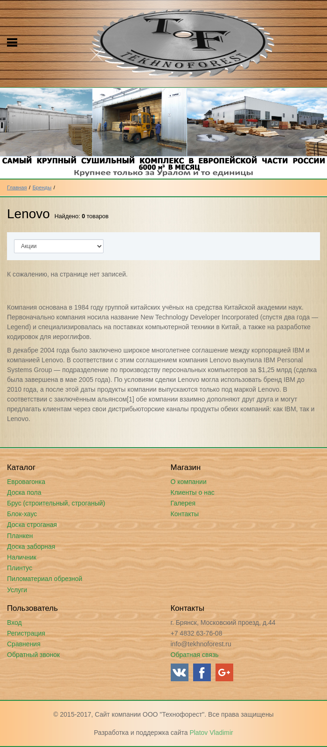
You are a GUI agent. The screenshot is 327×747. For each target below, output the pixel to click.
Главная (17, 187)
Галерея (183, 503)
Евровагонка (26, 481)
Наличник (21, 557)
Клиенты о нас (193, 492)
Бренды (42, 187)
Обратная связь (195, 654)
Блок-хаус (22, 514)
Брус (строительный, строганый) (56, 503)
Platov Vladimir (211, 732)
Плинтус (19, 568)
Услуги (17, 590)
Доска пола (24, 492)
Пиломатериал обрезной (44, 578)
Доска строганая (32, 524)
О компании (189, 481)
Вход (14, 622)
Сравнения (24, 644)
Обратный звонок (33, 654)
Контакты (185, 514)
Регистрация (26, 633)
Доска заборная (31, 546)
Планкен (20, 536)
